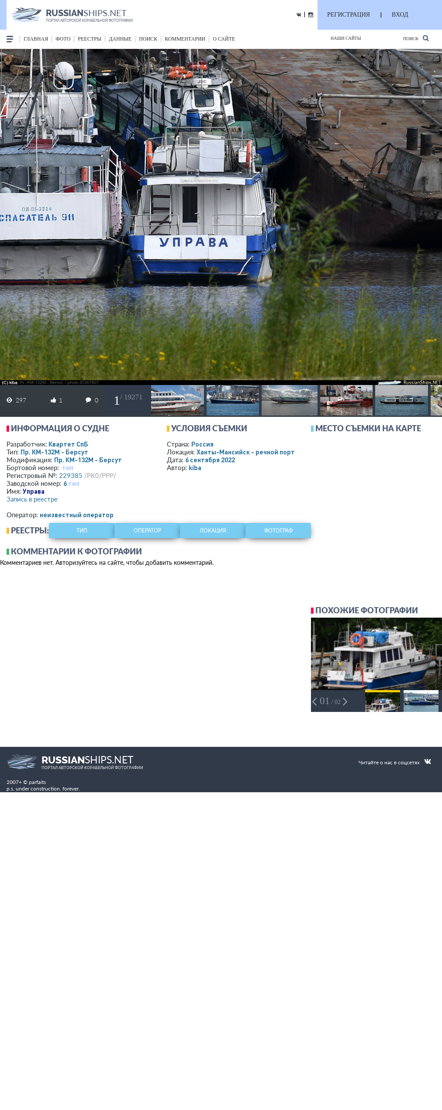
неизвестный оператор (77, 515)
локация (213, 530)
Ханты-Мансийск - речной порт (246, 452)
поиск (148, 39)
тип (67, 467)
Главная (36, 39)
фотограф (278, 530)
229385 (71, 475)
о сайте (224, 39)
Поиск (416, 38)
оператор (147, 530)
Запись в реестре (32, 499)
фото (62, 39)
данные (120, 39)
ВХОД (400, 14)
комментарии (185, 39)
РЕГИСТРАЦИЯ (348, 14)
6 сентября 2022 (210, 460)
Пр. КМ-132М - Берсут (54, 452)
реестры (89, 39)
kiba (195, 467)
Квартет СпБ (68, 444)
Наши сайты (346, 38)
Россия (202, 444)
